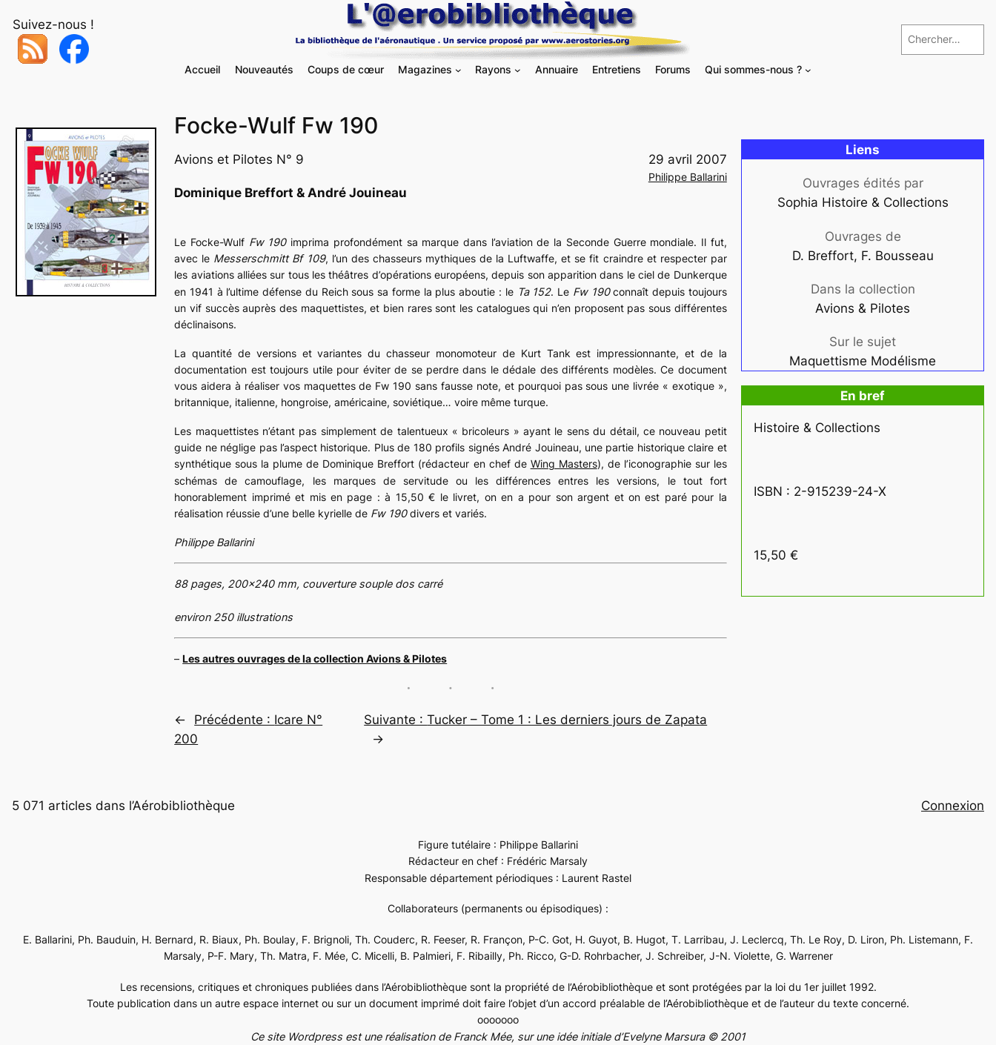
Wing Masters (564, 463)
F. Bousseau (897, 255)
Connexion (952, 805)
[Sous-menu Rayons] (517, 70)
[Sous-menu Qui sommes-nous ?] (808, 70)
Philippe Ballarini (687, 176)
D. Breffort (823, 255)
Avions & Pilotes (862, 308)
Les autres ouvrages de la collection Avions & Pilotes (314, 658)
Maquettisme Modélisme (862, 361)
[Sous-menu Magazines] (458, 70)
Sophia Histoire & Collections (863, 202)
